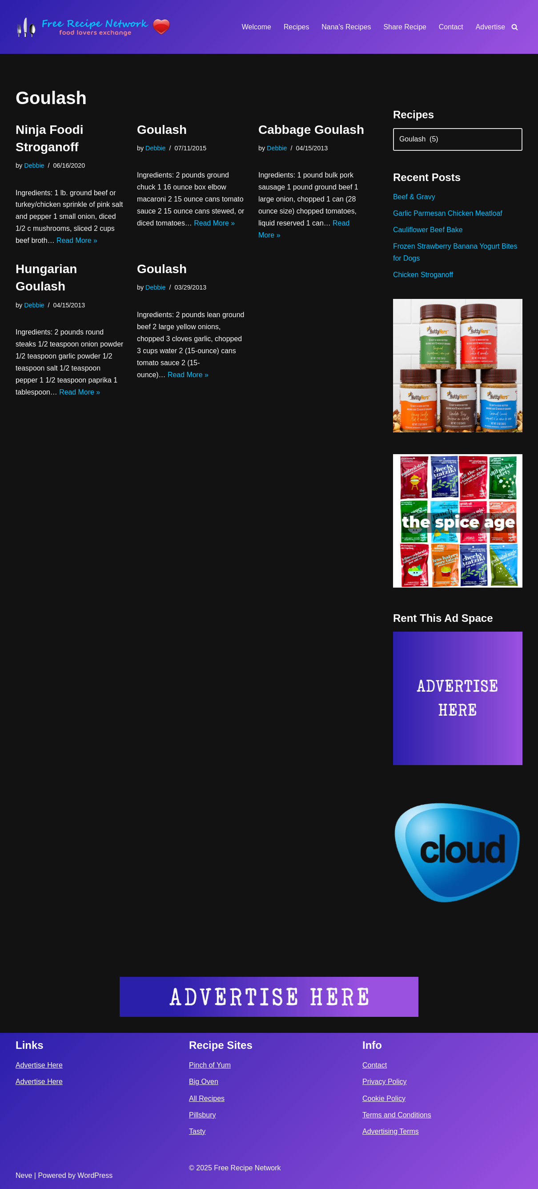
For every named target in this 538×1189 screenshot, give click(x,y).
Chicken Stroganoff (423, 276)
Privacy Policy (384, 1081)
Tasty (197, 1131)
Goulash (162, 130)
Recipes (296, 27)
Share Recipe (404, 27)
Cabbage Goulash (311, 130)
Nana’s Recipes (345, 27)
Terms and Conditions (396, 1114)
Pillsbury (202, 1114)
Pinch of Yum (210, 1064)
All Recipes (207, 1098)
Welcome (255, 27)
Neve (24, 1175)
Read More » (77, 241)
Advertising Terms (390, 1131)
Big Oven (203, 1081)
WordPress (94, 1175)
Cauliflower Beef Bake (428, 230)
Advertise (490, 27)
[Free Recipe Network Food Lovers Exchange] (93, 27)
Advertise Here (39, 1064)
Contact (450, 27)
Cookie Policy (384, 1098)
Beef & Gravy (414, 198)
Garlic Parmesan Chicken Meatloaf (448, 214)
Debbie (34, 165)
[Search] (514, 27)
